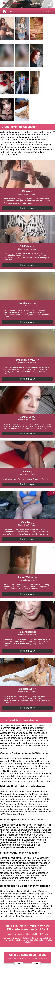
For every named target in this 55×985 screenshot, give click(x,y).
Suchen (12, 11)
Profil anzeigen (27, 208)
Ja (19, 963)
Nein (36, 963)
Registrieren (48, 11)
